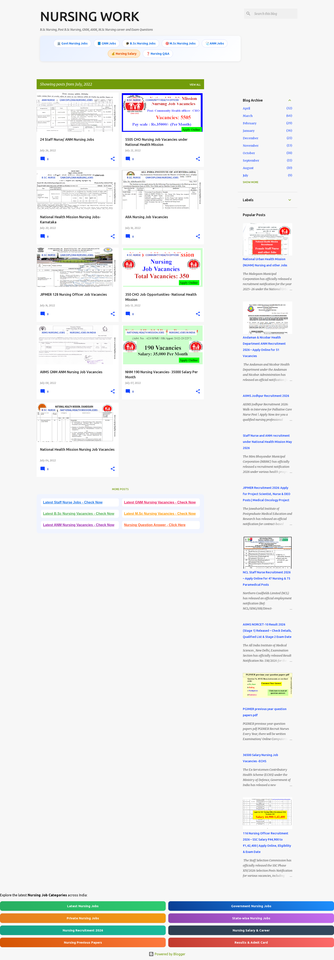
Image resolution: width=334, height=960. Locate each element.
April (246, 108)
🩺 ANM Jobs (214, 43)
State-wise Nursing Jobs (251, 918)
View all (195, 84)
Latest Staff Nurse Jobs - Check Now (72, 502)
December (250, 138)
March (248, 116)
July (245, 175)
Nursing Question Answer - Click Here (155, 525)
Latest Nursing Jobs (83, 906)
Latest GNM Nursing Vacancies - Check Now (160, 502)
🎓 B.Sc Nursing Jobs (140, 43)
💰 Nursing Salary (124, 53)
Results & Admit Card (251, 942)
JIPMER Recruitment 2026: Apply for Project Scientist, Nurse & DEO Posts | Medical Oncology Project (266, 494)
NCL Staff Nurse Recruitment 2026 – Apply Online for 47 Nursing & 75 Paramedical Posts (267, 578)
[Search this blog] (275, 14)
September (251, 160)
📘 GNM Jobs (106, 43)
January (249, 131)
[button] (112, 159)
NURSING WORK (89, 16)
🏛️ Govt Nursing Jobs (72, 43)
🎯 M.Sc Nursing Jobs (180, 43)
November (251, 146)
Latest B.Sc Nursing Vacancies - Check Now (78, 513)
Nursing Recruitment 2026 (83, 930)
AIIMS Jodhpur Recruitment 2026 (266, 395)
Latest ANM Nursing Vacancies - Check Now (78, 525)
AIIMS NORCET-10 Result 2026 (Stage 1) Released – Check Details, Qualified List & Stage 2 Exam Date (267, 631)
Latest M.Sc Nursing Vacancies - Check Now (160, 513)
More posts (120, 489)
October (249, 153)
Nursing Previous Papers (83, 942)
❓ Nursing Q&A (157, 53)
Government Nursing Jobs (251, 906)
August (248, 168)
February (249, 123)
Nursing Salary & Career (251, 930)
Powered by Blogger (167, 954)
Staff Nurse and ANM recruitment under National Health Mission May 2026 (267, 442)
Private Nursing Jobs (83, 918)
